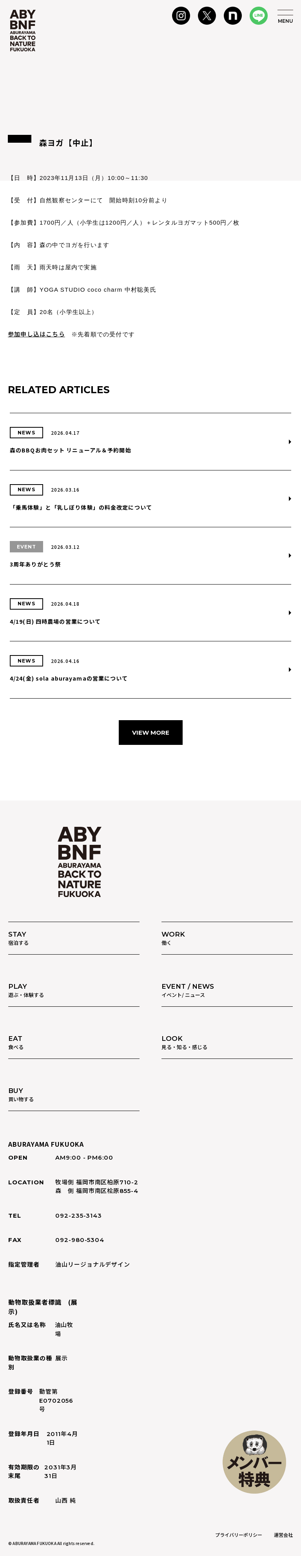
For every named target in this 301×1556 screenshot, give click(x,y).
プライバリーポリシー (238, 1534)
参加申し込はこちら (36, 334)
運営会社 (283, 1534)
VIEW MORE (150, 732)
